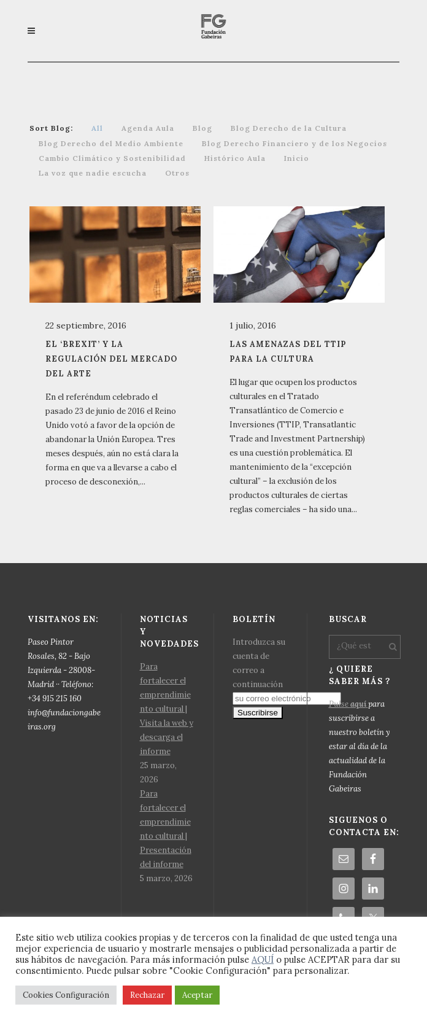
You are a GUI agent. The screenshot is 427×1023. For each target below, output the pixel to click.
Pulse (348, 704)
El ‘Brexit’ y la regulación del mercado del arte (111, 358)
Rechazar (147, 995)
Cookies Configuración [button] (66, 995)
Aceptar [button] (197, 995)
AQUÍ (263, 959)
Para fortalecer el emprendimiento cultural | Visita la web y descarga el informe (166, 709)
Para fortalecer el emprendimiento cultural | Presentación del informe (165, 828)
